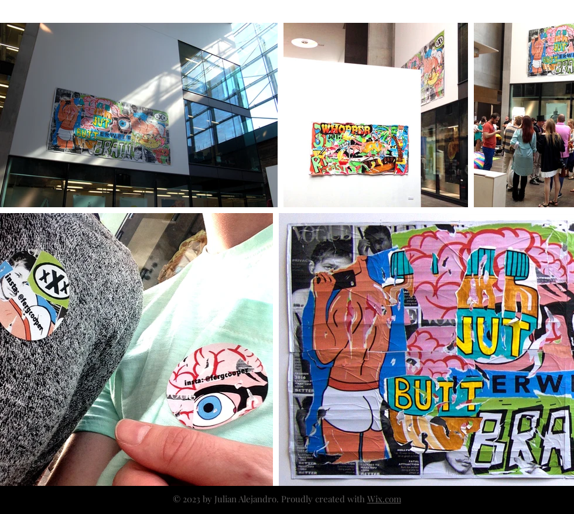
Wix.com (384, 499)
